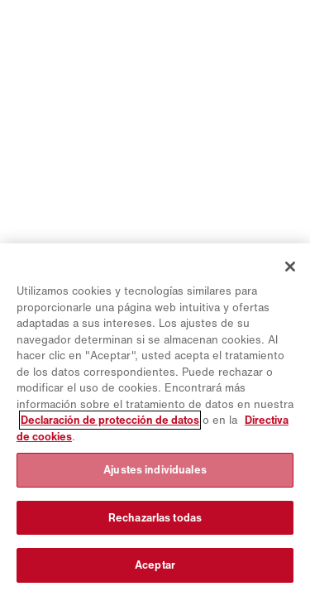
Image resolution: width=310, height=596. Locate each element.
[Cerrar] (290, 266)
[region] (155, 419)
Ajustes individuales (155, 470)
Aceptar (155, 565)
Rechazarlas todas (155, 518)
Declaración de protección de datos (110, 420)
